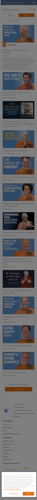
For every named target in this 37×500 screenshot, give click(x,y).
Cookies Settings (14, 493)
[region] (19, 484)
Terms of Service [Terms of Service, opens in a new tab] (16, 489)
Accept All (28, 493)
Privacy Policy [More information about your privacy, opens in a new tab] (8, 489)
